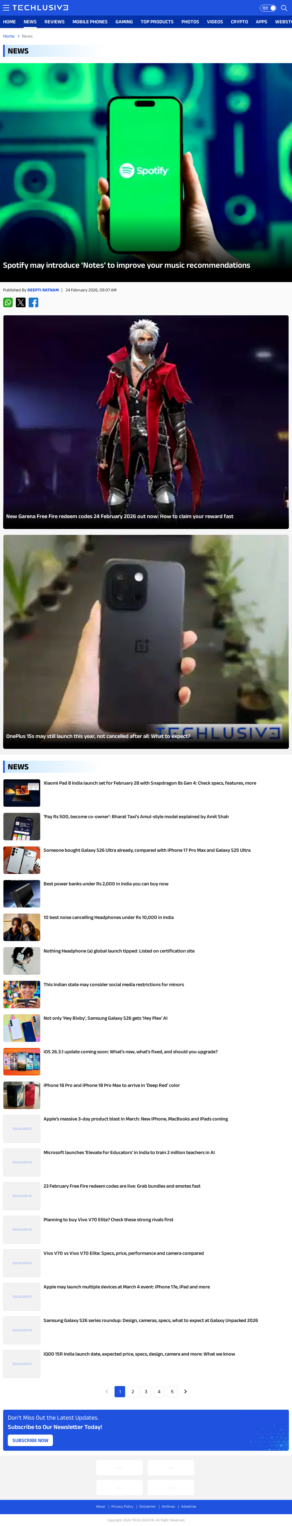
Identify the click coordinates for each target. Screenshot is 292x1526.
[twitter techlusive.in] (21, 302)
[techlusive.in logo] (40, 8)
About (100, 1506)
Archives (168, 1506)
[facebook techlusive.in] (33, 302)
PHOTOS (190, 21)
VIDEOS (215, 21)
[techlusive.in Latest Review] (146, 172)
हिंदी (265, 8)
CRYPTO (239, 21)
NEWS (30, 21)
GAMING (124, 21)
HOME (9, 21)
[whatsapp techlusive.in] (8, 302)
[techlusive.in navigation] (6, 7)
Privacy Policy (122, 1506)
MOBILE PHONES (90, 21)
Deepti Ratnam (43, 289)
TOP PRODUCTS (157, 21)
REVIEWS (55, 21)
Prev (106, 1391)
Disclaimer (147, 1506)
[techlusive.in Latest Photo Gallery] (146, 422)
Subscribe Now (30, 1440)
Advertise (188, 1506)
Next (185, 1391)
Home (9, 36)
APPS (261, 21)
